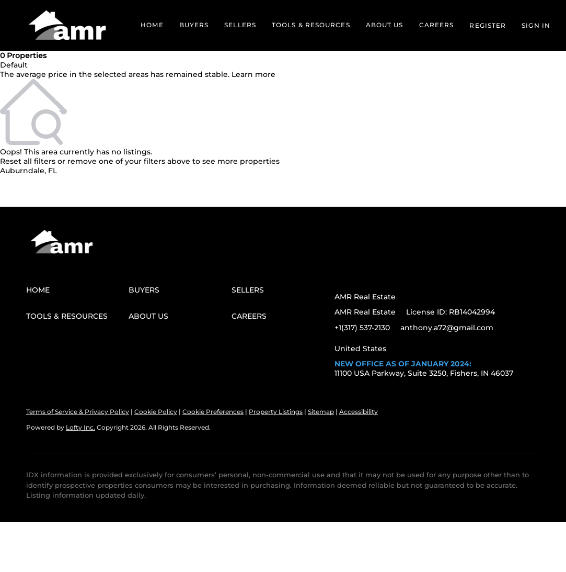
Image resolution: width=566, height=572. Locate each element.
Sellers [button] (240, 25)
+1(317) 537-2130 (362, 327)
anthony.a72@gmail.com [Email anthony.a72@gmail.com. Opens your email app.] (446, 327)
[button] (67, 25)
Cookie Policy (155, 412)
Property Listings (276, 412)
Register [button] (487, 25)
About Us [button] (384, 25)
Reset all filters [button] (27, 161)
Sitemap (321, 412)
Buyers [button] (194, 25)
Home (152, 25)
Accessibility (358, 412)
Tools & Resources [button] (311, 25)
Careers (436, 25)
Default (14, 65)
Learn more (253, 74)
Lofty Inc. (80, 427)
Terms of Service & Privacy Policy (77, 412)
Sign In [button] (536, 25)
